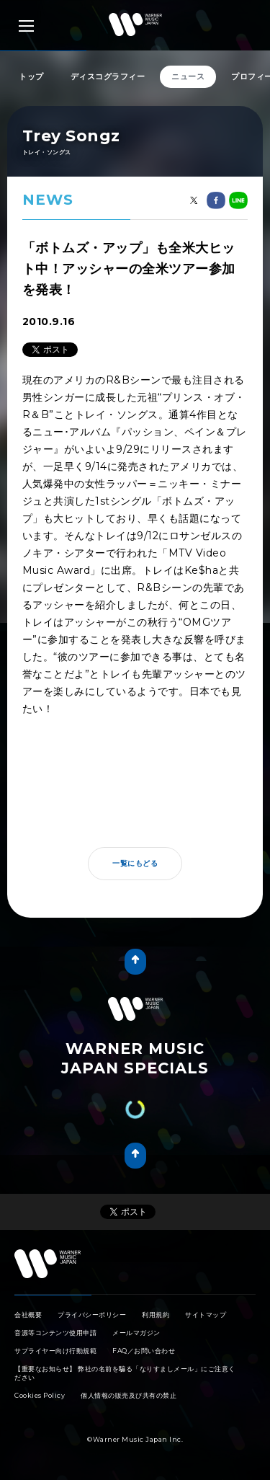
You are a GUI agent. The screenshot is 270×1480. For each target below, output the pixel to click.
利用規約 (155, 1315)
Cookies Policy (39, 1395)
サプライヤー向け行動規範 (55, 1351)
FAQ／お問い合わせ (143, 1351)
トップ (31, 76)
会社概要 (28, 1315)
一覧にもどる (135, 863)
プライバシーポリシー (92, 1315)
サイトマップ (205, 1315)
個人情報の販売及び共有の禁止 (128, 1395)
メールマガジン (136, 1333)
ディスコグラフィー (108, 76)
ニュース (187, 76)
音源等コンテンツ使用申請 (55, 1333)
